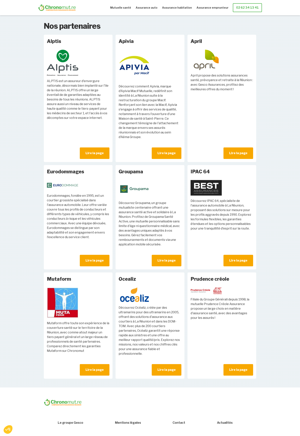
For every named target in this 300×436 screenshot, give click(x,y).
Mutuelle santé (120, 7)
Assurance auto (146, 7)
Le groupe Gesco (70, 422)
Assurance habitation (177, 7)
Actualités (225, 422)
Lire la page (95, 153)
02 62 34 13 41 (247, 7)
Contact (179, 422)
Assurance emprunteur (212, 7)
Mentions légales (128, 422)
